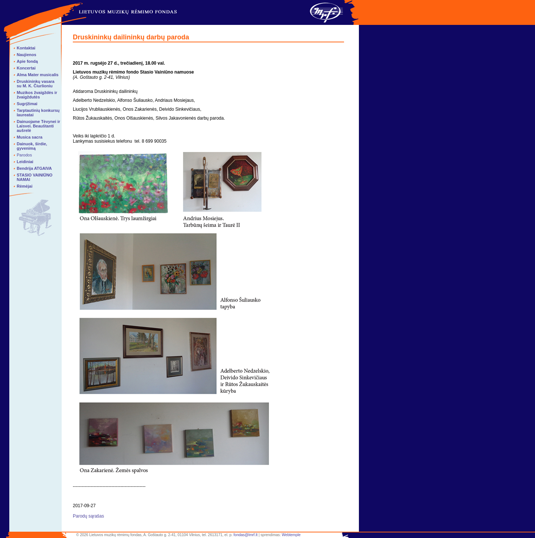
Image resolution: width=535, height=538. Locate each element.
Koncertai (26, 68)
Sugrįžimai (27, 103)
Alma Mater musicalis (38, 74)
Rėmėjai (24, 186)
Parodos (24, 155)
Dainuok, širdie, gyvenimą (32, 146)
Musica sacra (29, 137)
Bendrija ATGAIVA (34, 168)
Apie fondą (27, 61)
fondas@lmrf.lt (246, 535)
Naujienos (26, 54)
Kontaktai (26, 48)
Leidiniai (25, 161)
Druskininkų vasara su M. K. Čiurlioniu (36, 83)
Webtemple (291, 535)
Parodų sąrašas (88, 516)
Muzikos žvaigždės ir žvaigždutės (37, 94)
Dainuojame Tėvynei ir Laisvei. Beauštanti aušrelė (38, 126)
